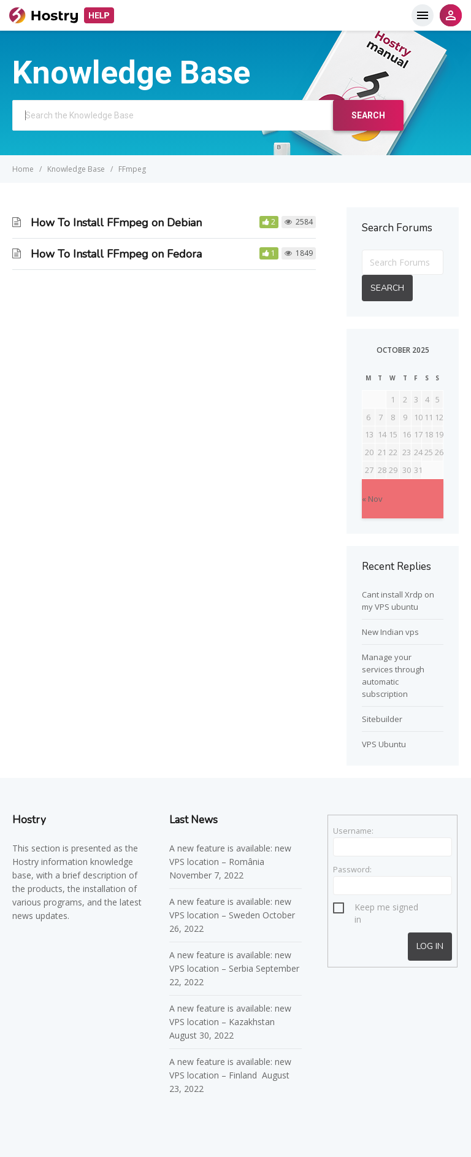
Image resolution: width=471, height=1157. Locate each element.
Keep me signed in (386, 909)
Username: (353, 830)
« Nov (372, 498)
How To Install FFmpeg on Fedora (116, 254)
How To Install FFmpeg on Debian (116, 222)
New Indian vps (390, 631)
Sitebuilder (382, 719)
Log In (429, 946)
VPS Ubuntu (384, 744)
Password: (352, 869)
